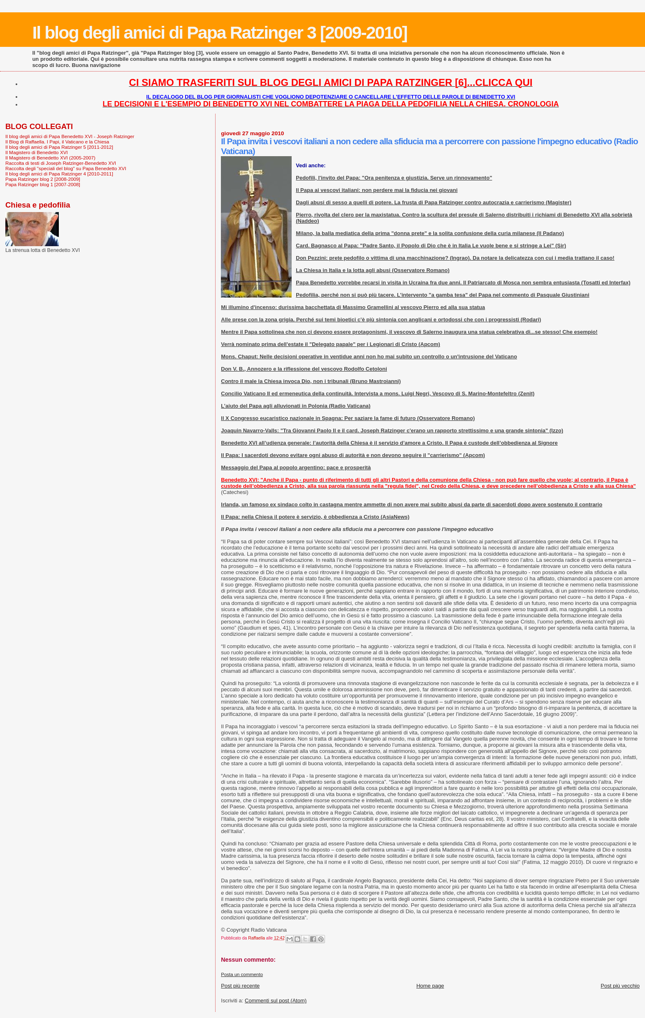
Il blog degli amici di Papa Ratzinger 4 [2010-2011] (59, 173)
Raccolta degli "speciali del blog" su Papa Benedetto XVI (65, 168)
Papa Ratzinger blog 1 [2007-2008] (42, 184)
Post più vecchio (620, 986)
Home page (430, 986)
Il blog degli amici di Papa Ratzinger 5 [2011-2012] (59, 147)
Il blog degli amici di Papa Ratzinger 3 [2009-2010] (219, 32)
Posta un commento (242, 974)
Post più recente (240, 986)
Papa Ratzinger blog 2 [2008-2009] (42, 179)
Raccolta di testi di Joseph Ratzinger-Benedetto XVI (60, 163)
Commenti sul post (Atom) (275, 1000)
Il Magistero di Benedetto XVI (36, 152)
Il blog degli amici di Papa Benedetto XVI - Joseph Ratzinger (69, 136)
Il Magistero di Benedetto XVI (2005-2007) (50, 157)
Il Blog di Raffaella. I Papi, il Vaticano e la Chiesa (57, 141)
